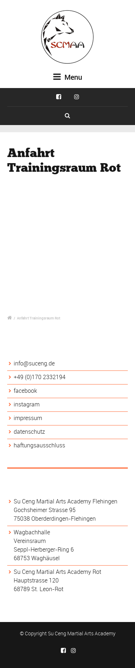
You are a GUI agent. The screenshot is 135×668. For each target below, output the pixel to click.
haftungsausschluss (39, 445)
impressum (28, 418)
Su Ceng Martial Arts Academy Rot (57, 572)
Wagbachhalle (32, 532)
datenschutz (29, 432)
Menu (67, 77)
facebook (25, 391)
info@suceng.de (34, 363)
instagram (27, 404)
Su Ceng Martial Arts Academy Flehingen (65, 501)
